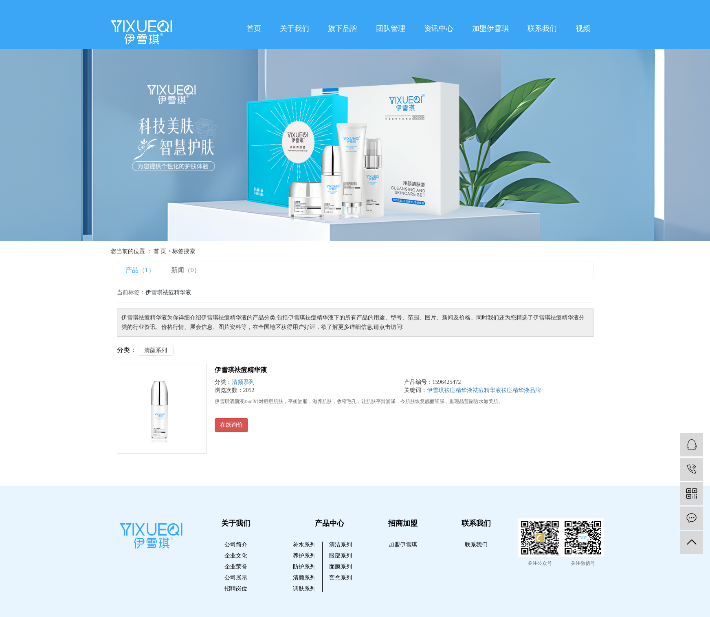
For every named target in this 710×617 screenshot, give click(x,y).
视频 (583, 28)
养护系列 (304, 556)
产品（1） (140, 270)
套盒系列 (340, 578)
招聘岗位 (235, 589)
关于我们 (294, 28)
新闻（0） (185, 270)
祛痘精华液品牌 (521, 390)
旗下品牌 (342, 28)
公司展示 (235, 578)
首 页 (160, 251)
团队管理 (390, 28)
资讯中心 (438, 28)
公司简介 (235, 545)
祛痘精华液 (487, 390)
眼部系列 (340, 556)
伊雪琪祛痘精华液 (241, 369)
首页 (253, 28)
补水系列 (304, 545)
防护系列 (304, 567)
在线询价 (231, 425)
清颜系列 (155, 350)
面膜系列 (340, 567)
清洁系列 (340, 545)
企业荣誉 (235, 567)
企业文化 (235, 556)
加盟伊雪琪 (490, 28)
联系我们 (542, 28)
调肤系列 (304, 589)
